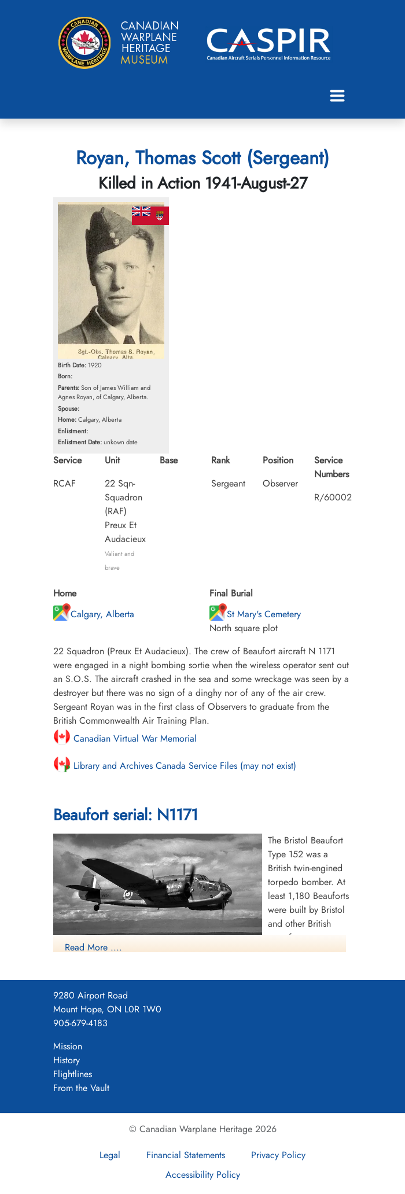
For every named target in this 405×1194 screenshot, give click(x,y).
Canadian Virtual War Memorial (125, 738)
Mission (67, 1046)
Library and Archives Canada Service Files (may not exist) (174, 765)
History (66, 1060)
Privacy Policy (278, 1155)
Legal (110, 1155)
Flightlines (72, 1074)
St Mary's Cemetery (255, 614)
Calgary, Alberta (93, 614)
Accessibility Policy (202, 1174)
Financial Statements (185, 1155)
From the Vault (81, 1087)
